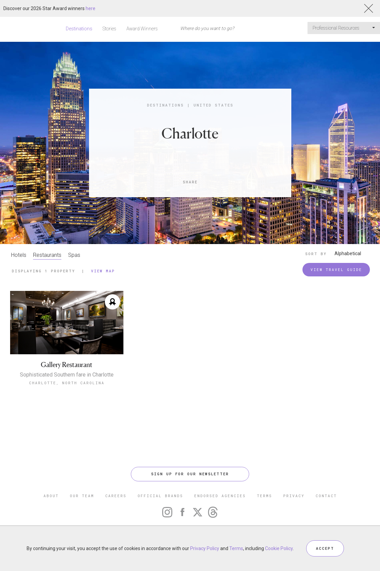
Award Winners (142, 28)
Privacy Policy (204, 548)
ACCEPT (325, 548)
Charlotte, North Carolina (67, 382)
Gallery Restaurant (66, 365)
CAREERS (115, 495)
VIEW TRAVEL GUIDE (336, 269)
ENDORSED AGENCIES (220, 495)
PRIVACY (293, 495)
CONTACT (326, 495)
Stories (109, 28)
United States (213, 105)
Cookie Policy (279, 548)
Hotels (18, 255)
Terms (236, 548)
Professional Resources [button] (344, 28)
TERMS (264, 495)
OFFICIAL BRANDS (160, 495)
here (90, 8)
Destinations (79, 28)
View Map (103, 270)
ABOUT (51, 495)
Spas (74, 255)
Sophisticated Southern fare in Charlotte (67, 375)
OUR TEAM (82, 495)
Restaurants (47, 255)
